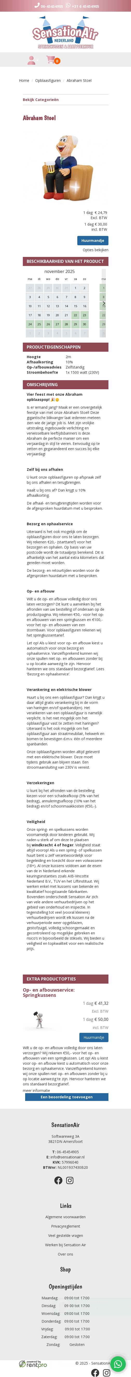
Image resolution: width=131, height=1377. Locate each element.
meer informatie (36, 1090)
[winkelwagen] (50, 62)
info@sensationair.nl (65, 1157)
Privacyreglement (65, 1226)
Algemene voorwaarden (65, 1216)
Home (24, 80)
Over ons (65, 1254)
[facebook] (60, 1185)
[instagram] (71, 1185)
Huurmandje (92, 240)
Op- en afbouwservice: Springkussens (49, 992)
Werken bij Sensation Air (65, 1244)
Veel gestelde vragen (65, 1235)
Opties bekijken (95, 249)
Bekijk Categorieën (65, 99)
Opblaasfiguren (48, 80)
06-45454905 (65, 1151)
